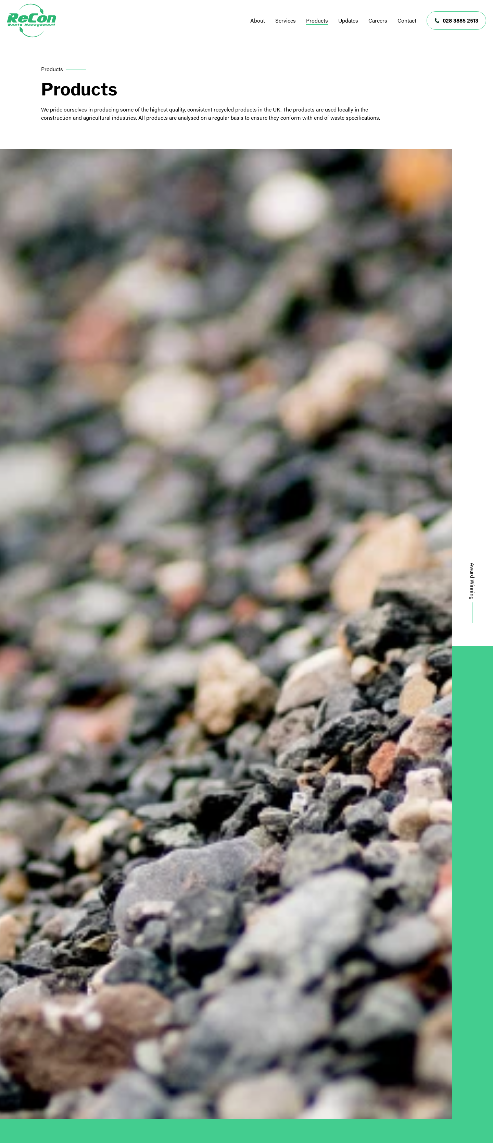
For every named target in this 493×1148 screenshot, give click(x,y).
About (257, 20)
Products (317, 20)
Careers (377, 20)
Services (285, 20)
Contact (406, 20)
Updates (348, 20)
